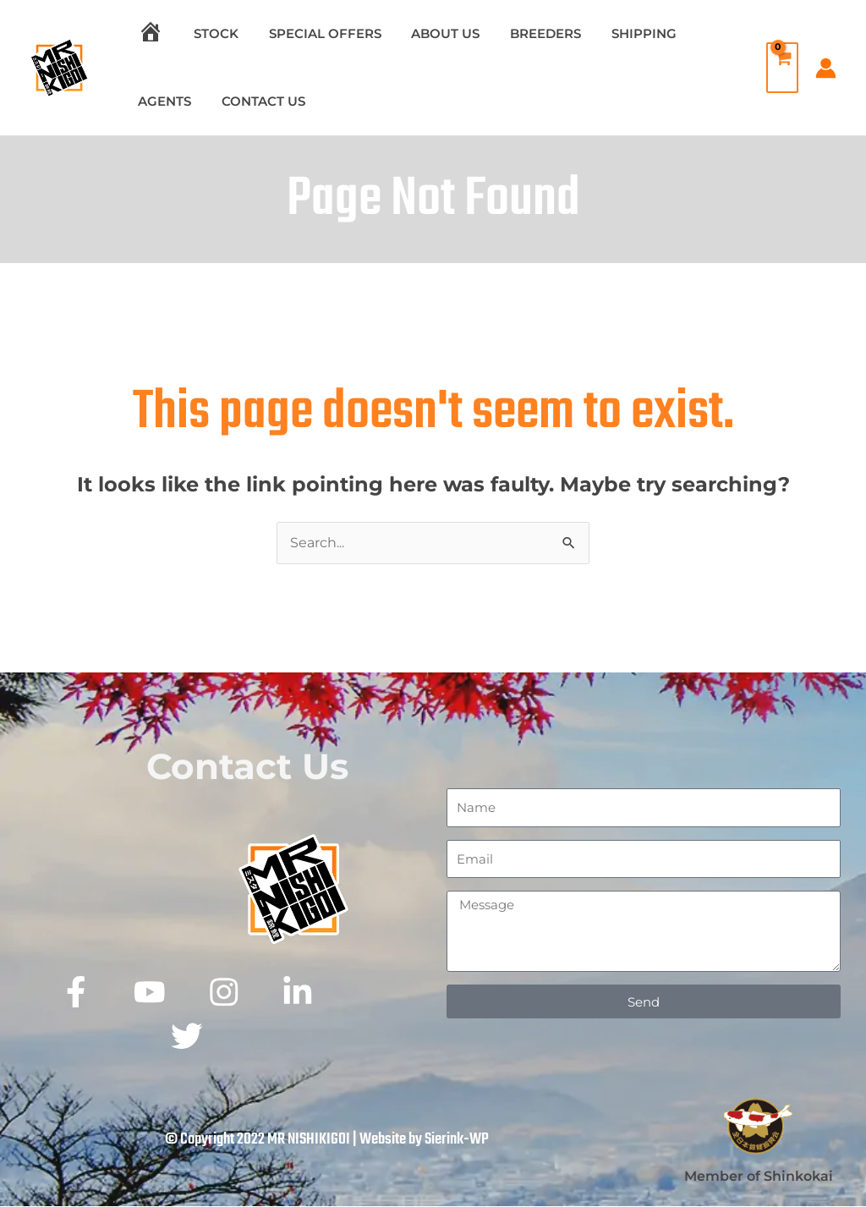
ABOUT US (428, 33)
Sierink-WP (457, 1140)
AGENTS (162, 101)
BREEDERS (523, 33)
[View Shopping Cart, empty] (778, 67)
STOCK (208, 33)
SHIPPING (617, 33)
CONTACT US (256, 101)
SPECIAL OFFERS (312, 33)
